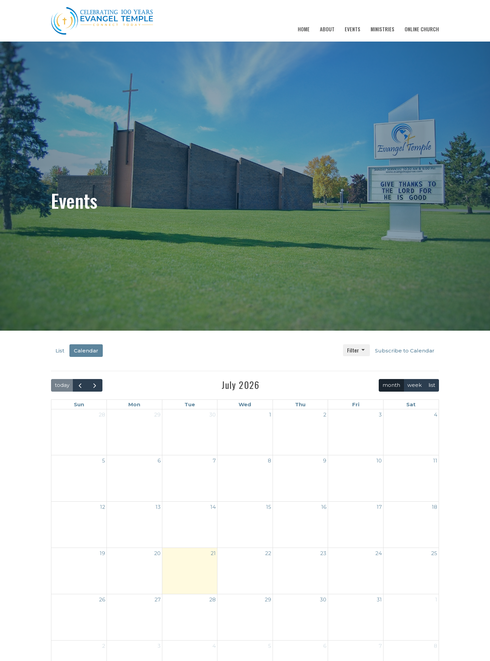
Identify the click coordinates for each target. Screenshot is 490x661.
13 (158, 507)
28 (102, 414)
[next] (94, 385)
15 (268, 507)
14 (213, 507)
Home (304, 29)
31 (379, 599)
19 (102, 553)
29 (157, 414)
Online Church (422, 29)
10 (379, 460)
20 (157, 553)
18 (434, 507)
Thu (300, 404)
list (431, 385)
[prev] (80, 385)
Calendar (86, 350)
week (414, 385)
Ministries (382, 29)
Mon (134, 404)
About (327, 29)
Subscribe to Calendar (405, 350)
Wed (245, 404)
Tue (189, 404)
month (391, 385)
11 (435, 460)
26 (102, 599)
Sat (410, 404)
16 (323, 507)
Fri (355, 404)
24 (378, 553)
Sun (79, 404)
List (59, 350)
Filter (356, 350)
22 (268, 553)
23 (323, 553)
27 (157, 599)
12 (102, 507)
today (62, 385)
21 (213, 553)
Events (352, 29)
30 (212, 414)
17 (379, 507)
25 (434, 553)
